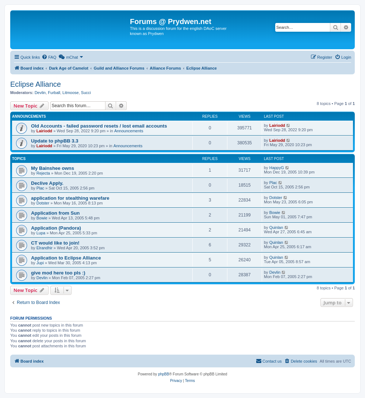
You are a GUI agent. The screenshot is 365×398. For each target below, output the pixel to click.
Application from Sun (55, 213)
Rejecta (43, 173)
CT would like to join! (55, 243)
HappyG (276, 167)
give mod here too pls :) (58, 273)
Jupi (40, 263)
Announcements (128, 131)
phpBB (163, 374)
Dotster (42, 203)
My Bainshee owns (52, 168)
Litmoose (70, 92)
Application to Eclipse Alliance (66, 258)
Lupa (40, 233)
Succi (86, 92)
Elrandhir (44, 248)
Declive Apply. (47, 183)
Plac (40, 188)
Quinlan (276, 227)
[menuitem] (49, 57)
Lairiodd (44, 131)
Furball (54, 92)
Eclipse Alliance (35, 84)
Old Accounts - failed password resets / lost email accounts (99, 126)
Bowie (41, 218)
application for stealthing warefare (70, 198)
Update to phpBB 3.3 (54, 141)
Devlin (40, 92)
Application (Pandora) (56, 228)
